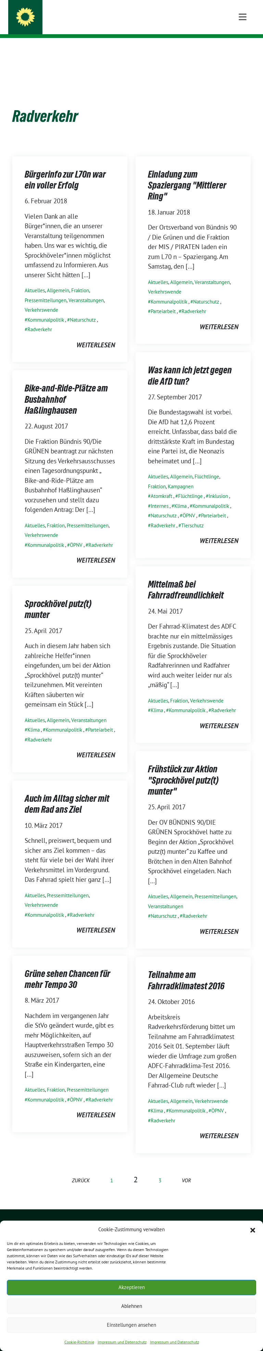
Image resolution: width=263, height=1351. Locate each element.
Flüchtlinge (207, 466)
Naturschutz (83, 309)
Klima (180, 495)
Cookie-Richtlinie (79, 1341)
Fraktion (80, 279)
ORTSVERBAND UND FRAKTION (79, 24)
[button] (252, 1229)
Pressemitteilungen (45, 289)
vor (186, 1170)
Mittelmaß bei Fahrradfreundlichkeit (186, 579)
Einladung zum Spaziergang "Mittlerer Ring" (187, 174)
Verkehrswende (41, 299)
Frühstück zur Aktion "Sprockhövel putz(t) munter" (183, 769)
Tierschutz (192, 515)
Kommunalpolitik (45, 309)
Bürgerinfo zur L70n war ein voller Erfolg (65, 169)
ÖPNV (189, 505)
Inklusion (218, 485)
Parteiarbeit (163, 300)
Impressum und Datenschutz (122, 1341)
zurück (81, 1170)
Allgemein (58, 279)
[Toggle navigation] (243, 49)
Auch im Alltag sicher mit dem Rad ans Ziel (67, 793)
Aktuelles (35, 279)
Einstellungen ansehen (131, 1325)
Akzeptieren (131, 1287)
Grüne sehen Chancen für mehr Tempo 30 (67, 968)
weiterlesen (95, 334)
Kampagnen (180, 476)
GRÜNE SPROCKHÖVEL (73, 14)
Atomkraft (161, 485)
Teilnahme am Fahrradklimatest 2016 (186, 969)
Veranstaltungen (86, 289)
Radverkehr (39, 319)
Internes (159, 495)
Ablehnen (131, 1306)
